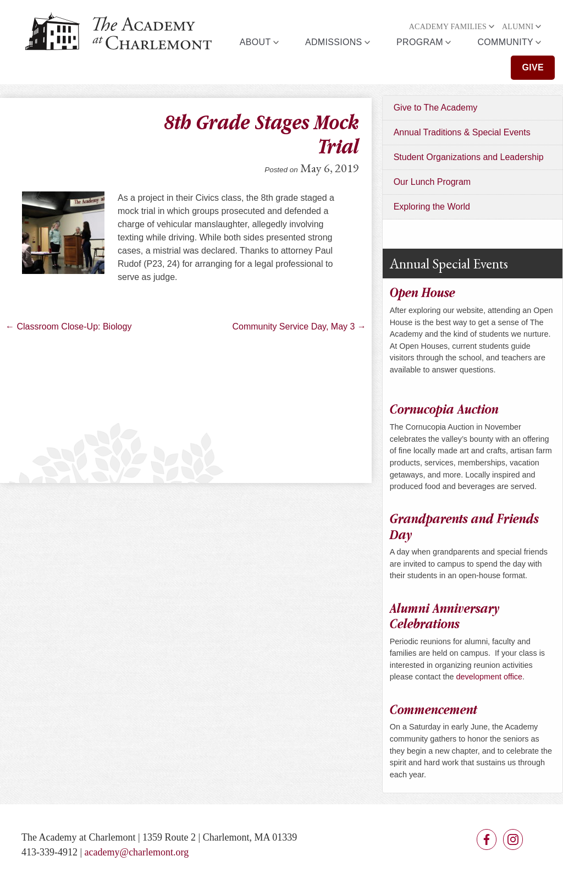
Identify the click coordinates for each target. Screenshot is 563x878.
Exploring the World (432, 206)
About (255, 42)
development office (489, 676)
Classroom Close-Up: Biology (68, 326)
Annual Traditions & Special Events (462, 132)
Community (505, 42)
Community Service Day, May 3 (299, 326)
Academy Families (448, 27)
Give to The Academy (436, 107)
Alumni (518, 27)
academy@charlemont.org (137, 852)
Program (419, 42)
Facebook (486, 839)
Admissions (333, 42)
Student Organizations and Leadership (469, 157)
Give (533, 67)
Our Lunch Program (432, 181)
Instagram (513, 839)
